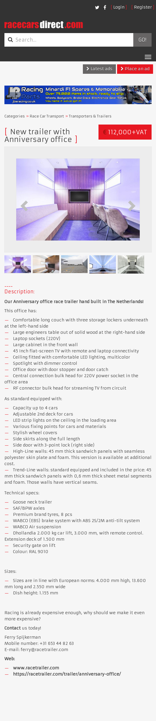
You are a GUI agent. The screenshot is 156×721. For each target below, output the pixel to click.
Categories (14, 116)
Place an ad (135, 68)
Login (118, 7)
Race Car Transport (47, 116)
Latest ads (99, 68)
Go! (142, 40)
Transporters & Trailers (90, 116)
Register (143, 7)
